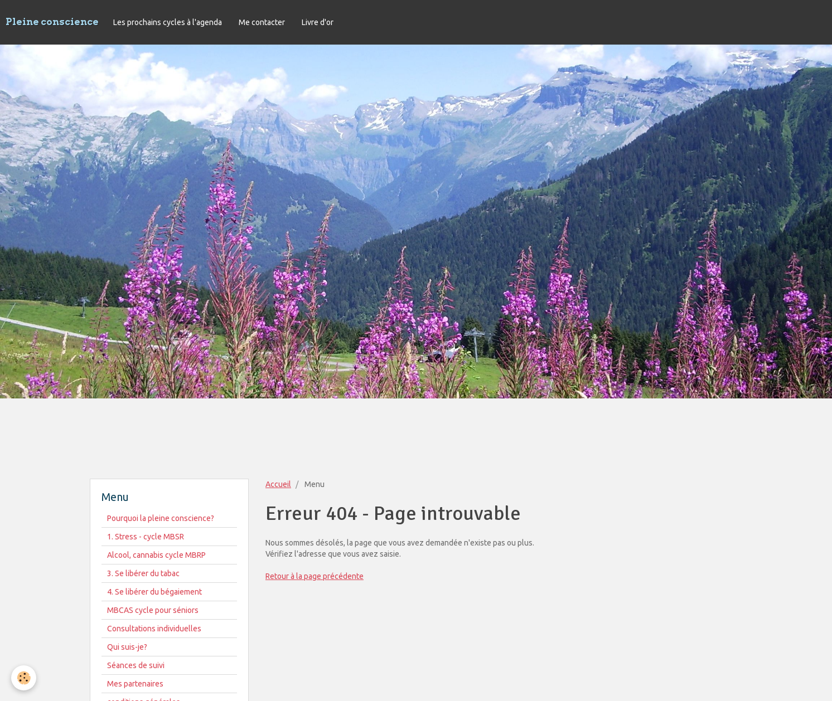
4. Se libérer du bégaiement (154, 591)
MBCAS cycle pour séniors (153, 610)
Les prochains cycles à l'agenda (167, 22)
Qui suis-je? (127, 646)
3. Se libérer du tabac (143, 573)
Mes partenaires (135, 683)
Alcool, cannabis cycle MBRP (156, 555)
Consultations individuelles (154, 628)
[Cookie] (23, 677)
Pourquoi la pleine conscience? (160, 518)
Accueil (278, 484)
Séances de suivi (136, 665)
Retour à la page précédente (314, 576)
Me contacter (262, 22)
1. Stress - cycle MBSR (145, 536)
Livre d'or (317, 22)
